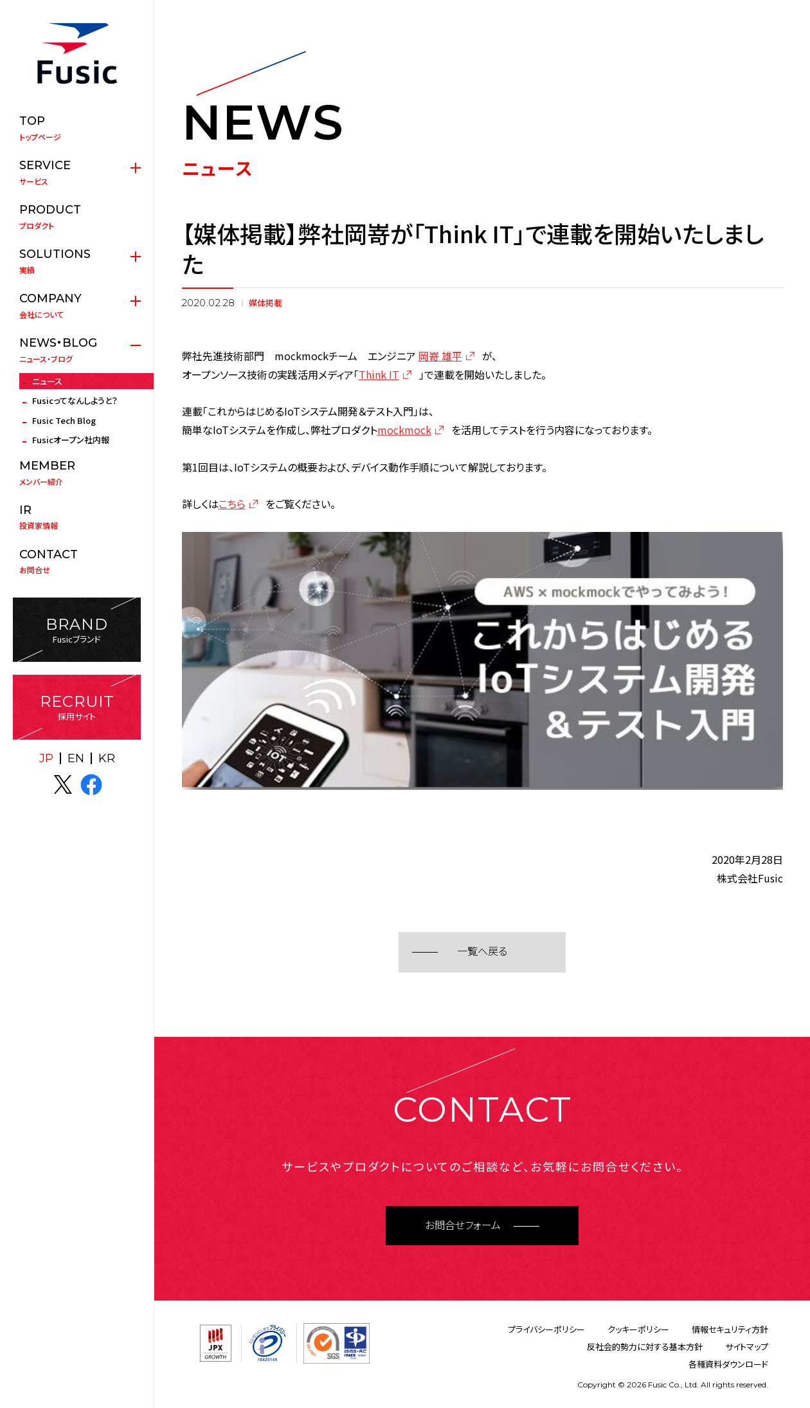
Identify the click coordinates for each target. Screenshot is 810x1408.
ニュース (47, 381)
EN (76, 758)
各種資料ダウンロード (728, 1364)
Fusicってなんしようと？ (75, 400)
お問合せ (76, 561)
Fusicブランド (77, 630)
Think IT (379, 374)
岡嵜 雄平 (440, 355)
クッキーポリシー (638, 1329)
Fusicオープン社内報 (70, 440)
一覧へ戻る (482, 952)
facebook (91, 785)
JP (46, 758)
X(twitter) (63, 785)
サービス (76, 172)
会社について (76, 305)
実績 (76, 261)
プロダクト (76, 217)
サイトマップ (746, 1346)
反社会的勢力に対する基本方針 (645, 1346)
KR (106, 758)
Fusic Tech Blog (64, 420)
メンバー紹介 (76, 473)
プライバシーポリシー (546, 1329)
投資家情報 (76, 517)
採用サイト (77, 707)
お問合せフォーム (463, 1226)
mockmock (404, 429)
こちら (232, 503)
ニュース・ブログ (76, 350)
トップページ (76, 128)
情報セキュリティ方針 (730, 1329)
